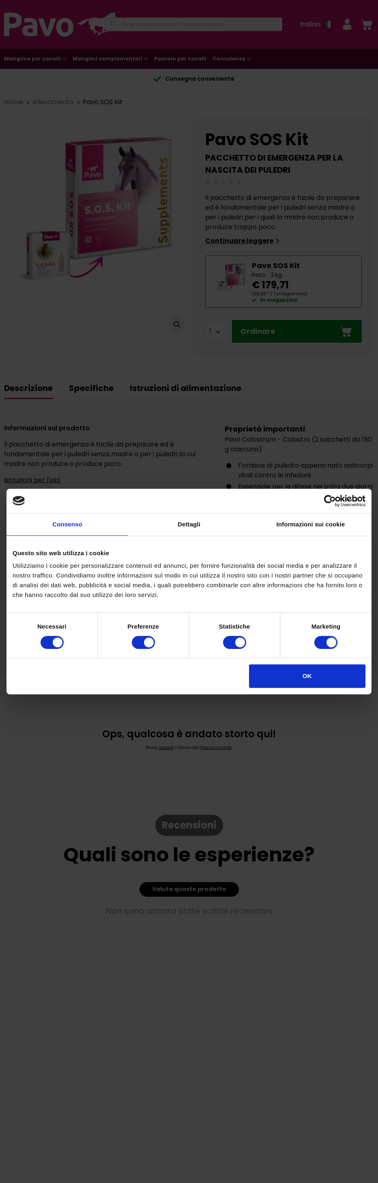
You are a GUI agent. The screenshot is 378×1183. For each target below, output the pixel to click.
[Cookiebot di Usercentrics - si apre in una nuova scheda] (329, 501)
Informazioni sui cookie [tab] (311, 524)
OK (307, 675)
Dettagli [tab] (189, 524)
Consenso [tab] (67, 524)
